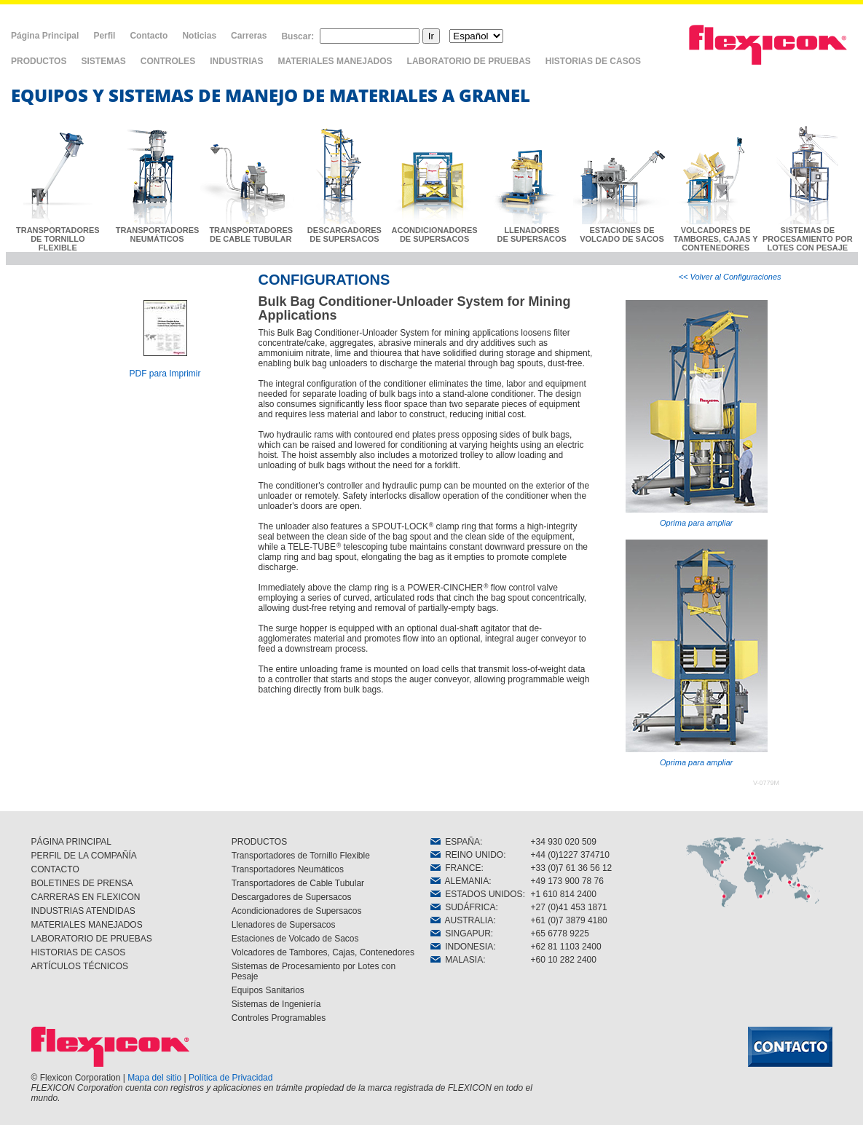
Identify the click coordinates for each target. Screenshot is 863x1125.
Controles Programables (279, 1018)
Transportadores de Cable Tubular (298, 883)
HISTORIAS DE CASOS (593, 61)
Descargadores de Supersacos (292, 897)
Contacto (149, 36)
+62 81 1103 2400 (566, 947)
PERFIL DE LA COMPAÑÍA (84, 855)
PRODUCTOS (38, 61)
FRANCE (455, 868)
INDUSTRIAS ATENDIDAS (83, 911)
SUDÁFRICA (463, 907)
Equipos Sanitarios (268, 990)
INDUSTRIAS (236, 61)
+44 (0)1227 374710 (570, 855)
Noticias (199, 36)
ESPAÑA (455, 842)
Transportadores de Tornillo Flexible (301, 855)
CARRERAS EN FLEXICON (86, 897)
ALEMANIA (459, 881)
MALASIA (457, 960)
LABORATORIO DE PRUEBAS (469, 61)
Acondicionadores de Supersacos (297, 911)
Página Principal (45, 36)
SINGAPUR (460, 933)
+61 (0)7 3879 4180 (569, 920)
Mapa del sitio (154, 1078)
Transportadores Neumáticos (288, 869)
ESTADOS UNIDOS (476, 894)
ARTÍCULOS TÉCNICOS (80, 966)
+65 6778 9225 (560, 933)
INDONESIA (462, 947)
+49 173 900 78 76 (567, 881)
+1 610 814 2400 (563, 894)
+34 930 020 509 (563, 842)
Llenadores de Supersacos (284, 925)
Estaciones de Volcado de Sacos (295, 938)
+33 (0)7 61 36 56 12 (571, 868)
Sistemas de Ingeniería (276, 1004)
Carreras (249, 36)
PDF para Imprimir (164, 373)
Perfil (104, 36)
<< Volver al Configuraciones (730, 276)
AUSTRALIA (462, 920)
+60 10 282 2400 (563, 960)
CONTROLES (168, 61)
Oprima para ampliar (697, 413)
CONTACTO (55, 869)
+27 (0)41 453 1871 (569, 907)
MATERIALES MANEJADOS (334, 61)
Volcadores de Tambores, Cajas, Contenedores (323, 952)
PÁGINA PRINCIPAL (71, 842)
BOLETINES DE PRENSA (82, 883)
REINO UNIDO (467, 855)
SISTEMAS (103, 61)
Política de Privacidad (230, 1078)
